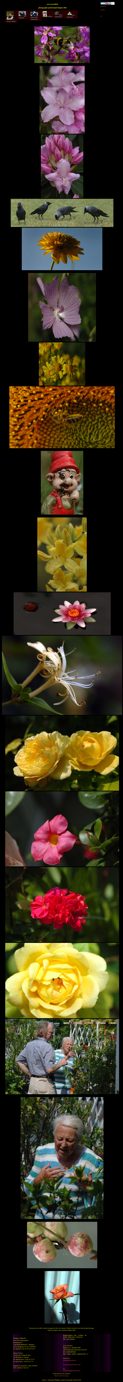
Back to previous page (61, 1376)
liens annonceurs (71, 14)
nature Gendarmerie (58, 14)
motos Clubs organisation (34, 15)
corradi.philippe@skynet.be (71, 1370)
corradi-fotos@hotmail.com (71, 1364)
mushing (47, 14)
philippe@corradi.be (69, 1360)
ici (101, 16)
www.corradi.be (11, 16)
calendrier (22, 15)
